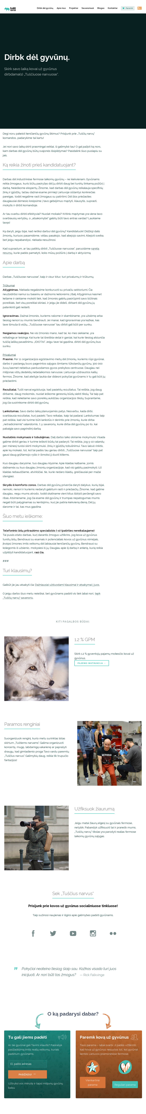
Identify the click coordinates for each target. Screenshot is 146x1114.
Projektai (73, 8)
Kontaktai (112, 8)
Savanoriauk (88, 8)
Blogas (100, 8)
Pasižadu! (27, 1074)
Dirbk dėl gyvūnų (45, 8)
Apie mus (61, 8)
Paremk (128, 8)
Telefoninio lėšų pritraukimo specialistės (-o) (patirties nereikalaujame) (49, 530)
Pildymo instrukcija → (92, 663)
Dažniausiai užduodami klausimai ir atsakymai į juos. (67, 584)
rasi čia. (39, 552)
